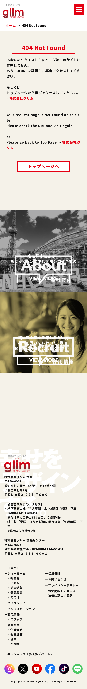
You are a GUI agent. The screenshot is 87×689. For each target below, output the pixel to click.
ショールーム (16, 573)
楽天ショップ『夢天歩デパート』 (30, 654)
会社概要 (16, 634)
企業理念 (16, 630)
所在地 (14, 644)
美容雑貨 (16, 588)
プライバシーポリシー (63, 585)
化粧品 (14, 583)
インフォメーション (21, 609)
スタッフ (16, 619)
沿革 (13, 639)
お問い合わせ (57, 579)
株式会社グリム (21, 98)
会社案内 (13, 625)
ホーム (10, 25)
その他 (14, 597)
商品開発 (13, 614)
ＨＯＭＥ (13, 568)
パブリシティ (16, 603)
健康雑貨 (16, 592)
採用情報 (54, 573)
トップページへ (43, 166)
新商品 (14, 578)
